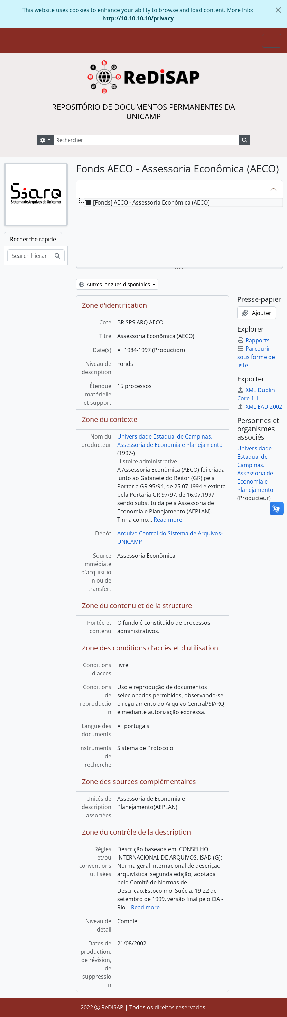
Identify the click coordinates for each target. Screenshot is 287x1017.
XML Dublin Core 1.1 (256, 394)
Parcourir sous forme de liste (256, 357)
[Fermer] (278, 10)
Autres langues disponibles (115, 284)
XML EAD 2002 (259, 407)
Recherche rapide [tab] (33, 239)
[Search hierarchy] (28, 255)
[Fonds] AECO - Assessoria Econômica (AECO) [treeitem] (147, 202)
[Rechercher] (146, 140)
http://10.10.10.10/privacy (138, 18)
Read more (168, 519)
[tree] (179, 233)
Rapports (253, 340)
